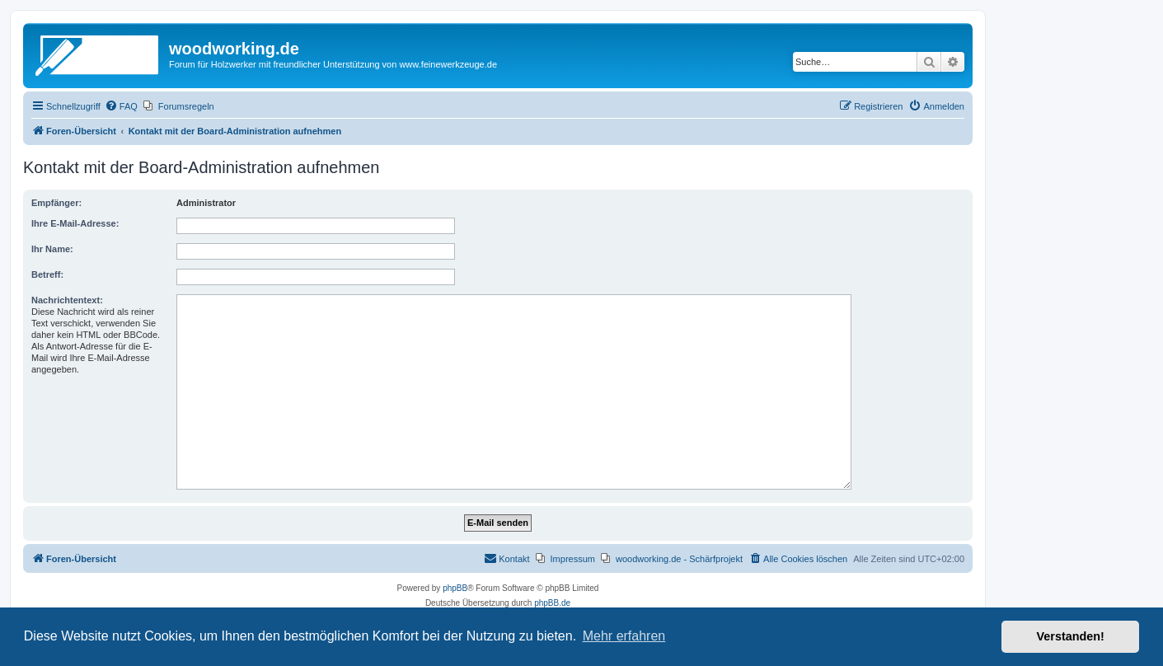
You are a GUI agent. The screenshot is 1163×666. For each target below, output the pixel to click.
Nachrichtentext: (67, 300)
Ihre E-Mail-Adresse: (75, 223)
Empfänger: (56, 203)
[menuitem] (121, 106)
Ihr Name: (52, 249)
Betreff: (47, 274)
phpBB (455, 588)
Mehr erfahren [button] (624, 636)
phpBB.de (552, 602)
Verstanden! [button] (1070, 636)
